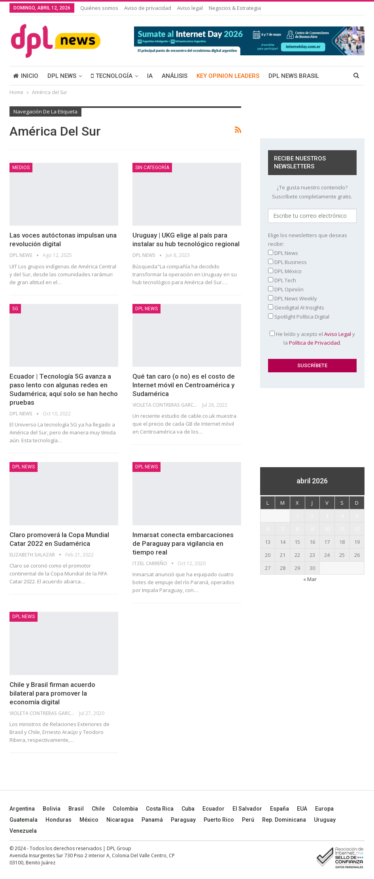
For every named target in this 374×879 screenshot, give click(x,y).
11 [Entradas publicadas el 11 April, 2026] (342, 528)
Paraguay (183, 820)
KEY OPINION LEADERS (227, 75)
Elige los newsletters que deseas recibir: (307, 239)
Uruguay (325, 820)
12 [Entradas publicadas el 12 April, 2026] (357, 528)
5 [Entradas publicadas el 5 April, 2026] (356, 515)
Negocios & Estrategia (235, 7)
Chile (98, 808)
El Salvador (247, 808)
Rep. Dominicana (284, 820)
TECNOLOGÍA (111, 75)
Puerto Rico (219, 820)
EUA (302, 808)
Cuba (188, 808)
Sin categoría (152, 167)
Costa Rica (160, 808)
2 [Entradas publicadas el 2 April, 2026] (312, 515)
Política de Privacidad (314, 342)
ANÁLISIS (174, 75)
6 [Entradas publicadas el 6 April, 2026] (267, 528)
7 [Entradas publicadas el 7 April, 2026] (282, 528)
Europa (324, 808)
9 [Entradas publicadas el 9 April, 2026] (312, 528)
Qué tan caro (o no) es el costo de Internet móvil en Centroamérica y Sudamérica (183, 385)
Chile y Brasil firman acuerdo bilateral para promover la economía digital (52, 693)
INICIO (25, 75)
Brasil (76, 808)
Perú (248, 820)
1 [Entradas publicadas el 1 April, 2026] (297, 515)
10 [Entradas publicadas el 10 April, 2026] (327, 528)
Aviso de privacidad (147, 7)
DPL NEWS (61, 75)
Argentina (22, 808)
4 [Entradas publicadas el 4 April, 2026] (342, 515)
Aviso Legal (337, 334)
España (279, 808)
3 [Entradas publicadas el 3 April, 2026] (327, 515)
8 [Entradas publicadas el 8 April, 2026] (297, 528)
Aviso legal (190, 7)
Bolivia (51, 808)
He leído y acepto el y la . (312, 338)
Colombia (125, 808)
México (88, 820)
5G (15, 308)
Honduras (58, 820)
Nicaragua (120, 820)
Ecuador (213, 808)
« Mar (310, 579)
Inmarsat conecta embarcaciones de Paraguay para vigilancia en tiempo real (183, 543)
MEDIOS (21, 167)
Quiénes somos (99, 7)
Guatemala (23, 820)
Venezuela (23, 831)
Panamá (152, 820)
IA (150, 75)
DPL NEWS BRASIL (293, 75)
